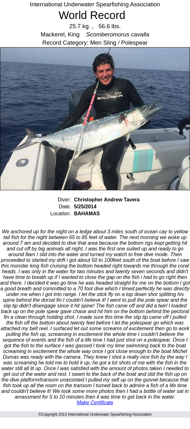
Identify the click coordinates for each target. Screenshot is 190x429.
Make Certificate (95, 402)
